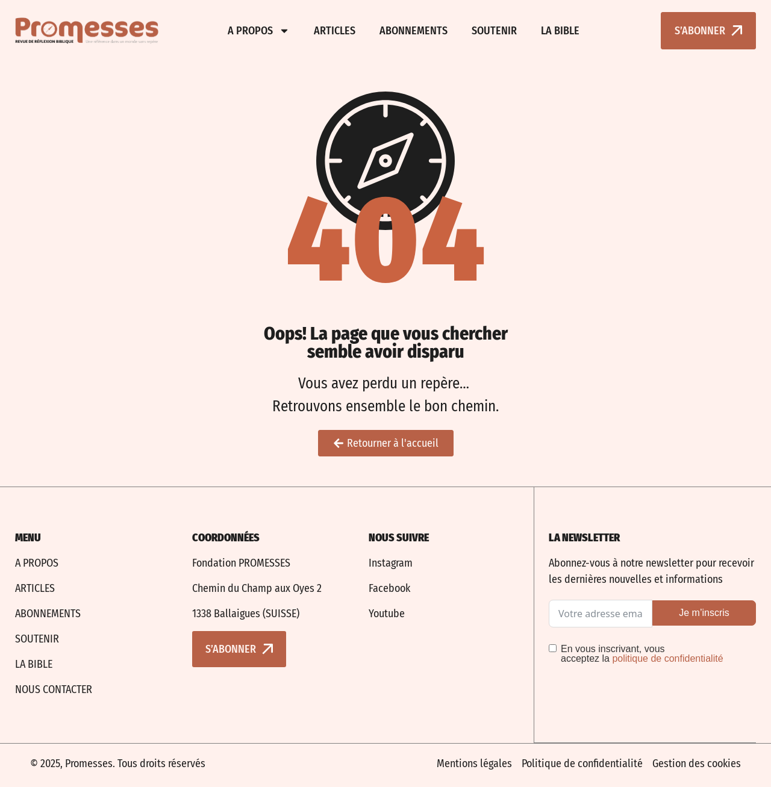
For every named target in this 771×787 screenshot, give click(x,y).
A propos (259, 30)
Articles (334, 30)
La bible (560, 30)
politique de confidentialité (667, 658)
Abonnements (413, 30)
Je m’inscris (704, 613)
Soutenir (494, 30)
